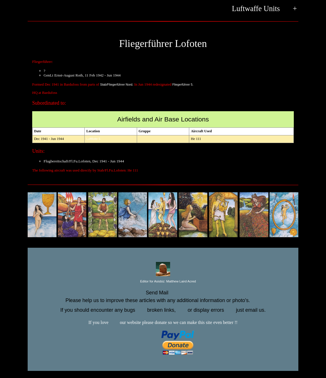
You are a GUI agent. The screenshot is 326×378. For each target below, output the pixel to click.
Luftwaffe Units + (264, 9)
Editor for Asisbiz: (163, 281)
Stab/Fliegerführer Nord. (116, 84)
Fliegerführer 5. (182, 84)
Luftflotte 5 (93, 139)
